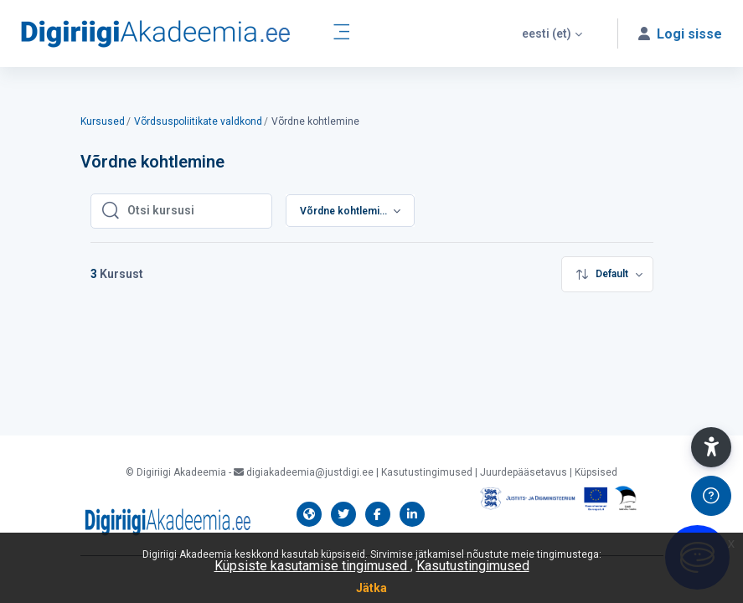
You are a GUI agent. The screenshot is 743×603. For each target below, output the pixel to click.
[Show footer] (711, 496)
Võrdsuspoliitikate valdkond (198, 121)
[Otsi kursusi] (194, 211)
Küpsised (596, 472)
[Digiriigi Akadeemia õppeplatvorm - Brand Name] (156, 33)
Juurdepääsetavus (523, 472)
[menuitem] (607, 274)
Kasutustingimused (472, 566)
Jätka (371, 588)
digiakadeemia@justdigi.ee (304, 472)
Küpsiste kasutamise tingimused (312, 566)
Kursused (102, 121)
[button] (552, 33)
